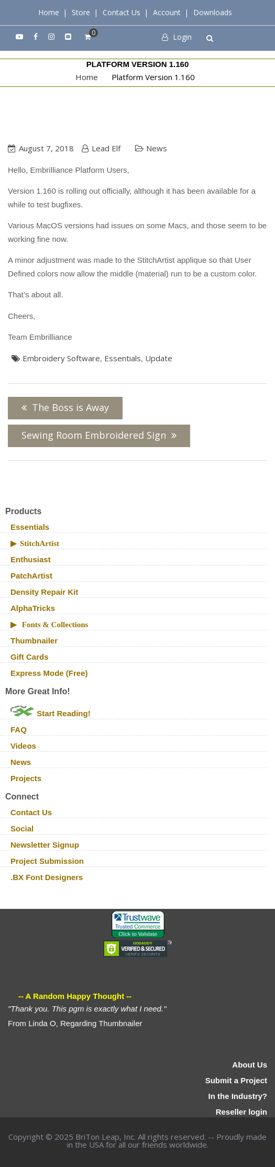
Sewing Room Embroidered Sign (93, 435)
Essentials (122, 358)
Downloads (212, 12)
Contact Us (121, 12)
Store (81, 12)
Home (48, 12)
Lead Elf (106, 148)
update (158, 358)
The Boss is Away (70, 407)
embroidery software (61, 358)
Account (167, 12)
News (156, 148)
